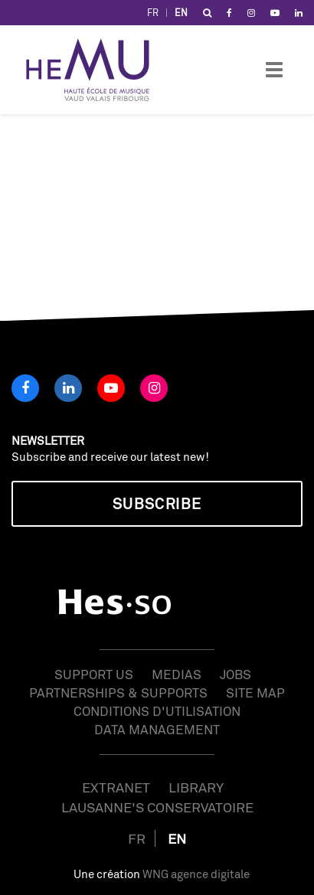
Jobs (235, 674)
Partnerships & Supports (118, 692)
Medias (176, 674)
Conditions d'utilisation (157, 711)
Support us (93, 674)
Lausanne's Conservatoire (157, 807)
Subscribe (157, 503)
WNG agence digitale (196, 874)
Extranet (116, 787)
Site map (255, 692)
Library (196, 787)
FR (153, 12)
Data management (157, 729)
